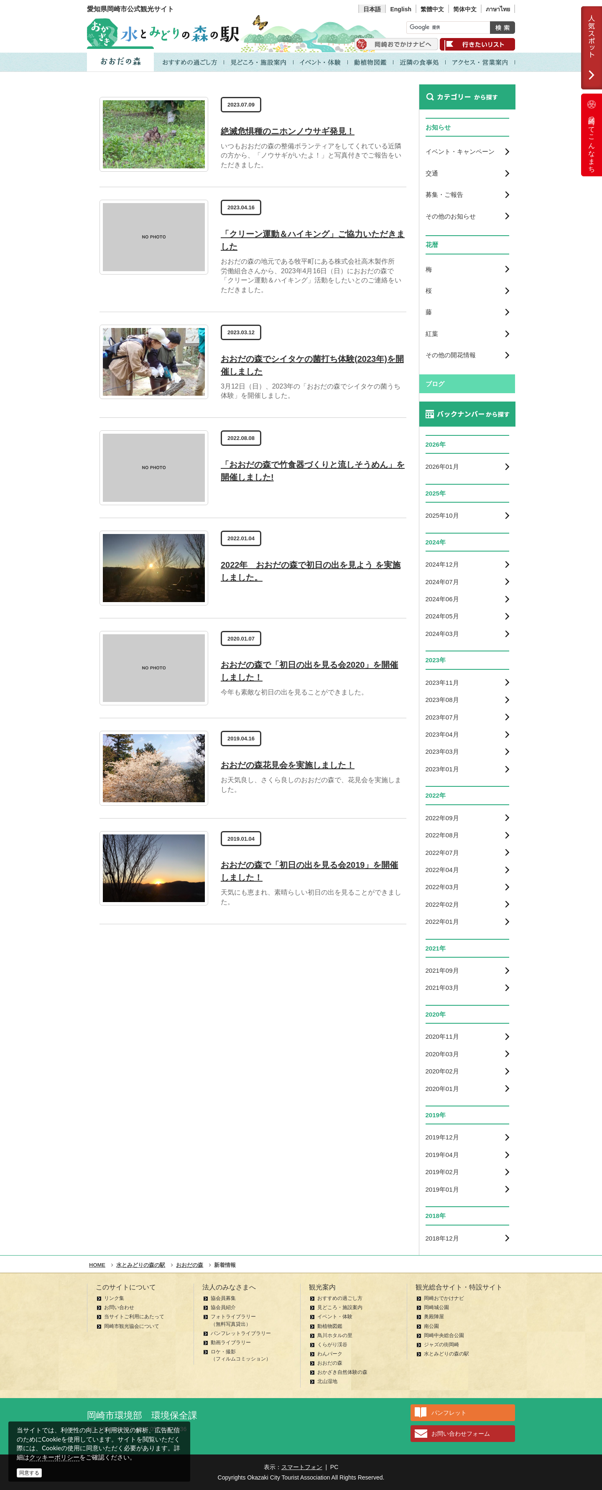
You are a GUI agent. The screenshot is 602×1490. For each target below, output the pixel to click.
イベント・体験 (334, 1317)
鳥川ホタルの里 (334, 1335)
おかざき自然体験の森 (342, 1372)
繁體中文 (432, 9)
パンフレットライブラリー (241, 1333)
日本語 (372, 9)
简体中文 (465, 9)
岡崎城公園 (436, 1307)
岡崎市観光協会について (131, 1326)
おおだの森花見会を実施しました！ (288, 765)
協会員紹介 (223, 1307)
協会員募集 (223, 1298)
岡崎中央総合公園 (444, 1335)
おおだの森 (329, 1363)
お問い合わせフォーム (460, 1433)
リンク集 (114, 1298)
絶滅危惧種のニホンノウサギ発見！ (288, 131)
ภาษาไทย (498, 9)
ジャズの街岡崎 (441, 1345)
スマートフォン (301, 1467)
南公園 (431, 1326)
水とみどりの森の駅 (446, 1354)
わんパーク (329, 1354)
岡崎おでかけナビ (444, 1298)
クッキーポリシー (54, 1457)
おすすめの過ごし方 (339, 1298)
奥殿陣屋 (434, 1317)
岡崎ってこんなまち (591, 135)
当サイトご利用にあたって (134, 1317)
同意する (29, 1473)
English (400, 9)
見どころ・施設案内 (339, 1307)
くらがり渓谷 (332, 1345)
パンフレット (449, 1412)
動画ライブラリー (231, 1342)
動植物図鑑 (329, 1326)
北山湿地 (327, 1381)
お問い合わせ (119, 1307)
